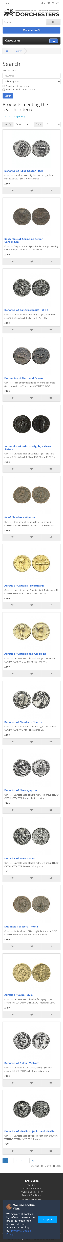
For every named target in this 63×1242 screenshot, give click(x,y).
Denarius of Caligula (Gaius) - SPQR (26, 310)
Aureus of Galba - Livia (18, 994)
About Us (31, 1185)
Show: (38, 124)
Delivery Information (31, 1188)
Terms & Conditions (31, 1195)
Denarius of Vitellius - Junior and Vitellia (29, 1131)
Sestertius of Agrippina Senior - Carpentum (24, 240)
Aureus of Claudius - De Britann (24, 585)
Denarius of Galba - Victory (21, 1063)
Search (19, 51)
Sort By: (8, 124)
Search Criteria (9, 70)
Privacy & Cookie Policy (31, 1191)
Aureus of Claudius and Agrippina (25, 653)
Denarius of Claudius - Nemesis (23, 722)
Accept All (47, 1219)
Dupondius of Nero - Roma (21, 926)
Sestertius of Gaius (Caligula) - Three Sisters (27, 448)
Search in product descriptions (19, 89)
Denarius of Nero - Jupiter (20, 790)
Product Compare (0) (15, 116)
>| (33, 1160)
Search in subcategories (16, 86)
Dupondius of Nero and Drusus (23, 378)
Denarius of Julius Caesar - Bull (23, 170)
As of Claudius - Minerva (19, 517)
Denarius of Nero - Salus (19, 858)
